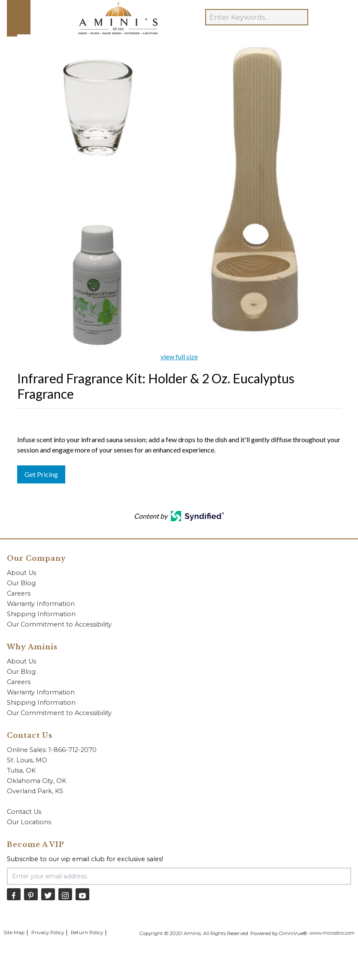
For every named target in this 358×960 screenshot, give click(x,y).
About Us (21, 573)
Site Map (13, 932)
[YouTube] (82, 894)
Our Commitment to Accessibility (59, 624)
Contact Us (24, 812)
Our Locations (29, 822)
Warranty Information (41, 604)
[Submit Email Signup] (330, 876)
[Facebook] (13, 894)
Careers (18, 593)
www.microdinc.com (332, 933)
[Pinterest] (31, 894)
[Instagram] (65, 894)
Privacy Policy (47, 932)
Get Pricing (41, 474)
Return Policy (87, 932)
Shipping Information (41, 614)
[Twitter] (48, 894)
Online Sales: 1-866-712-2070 (52, 750)
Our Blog (21, 583)
